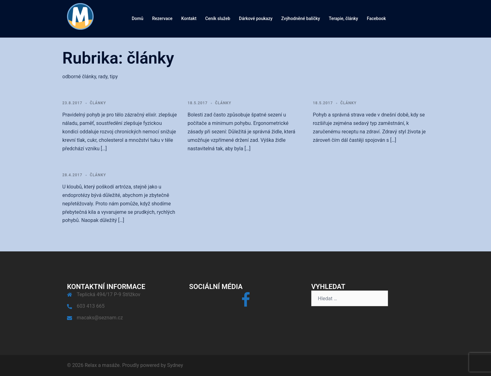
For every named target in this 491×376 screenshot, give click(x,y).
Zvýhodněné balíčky (300, 18)
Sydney (175, 365)
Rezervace (162, 18)
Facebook (376, 18)
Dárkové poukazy (255, 18)
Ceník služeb (217, 18)
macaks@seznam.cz (100, 318)
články (98, 103)
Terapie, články (343, 18)
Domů (137, 18)
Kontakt (189, 18)
